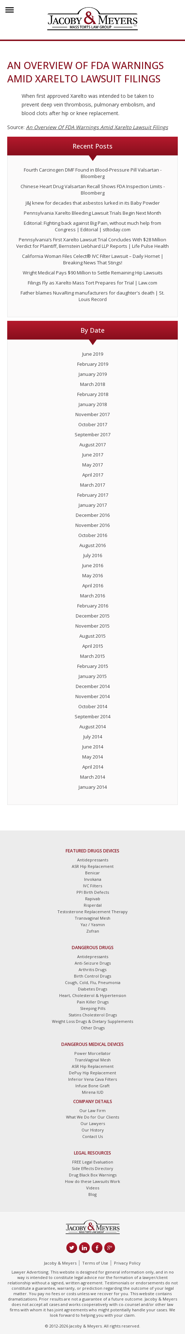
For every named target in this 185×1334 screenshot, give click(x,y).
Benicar (92, 872)
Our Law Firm (92, 1110)
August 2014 (92, 726)
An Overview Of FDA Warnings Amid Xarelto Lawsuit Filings (97, 127)
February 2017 (92, 495)
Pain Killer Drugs (93, 1002)
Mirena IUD (92, 1092)
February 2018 (92, 394)
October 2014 (92, 706)
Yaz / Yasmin (92, 924)
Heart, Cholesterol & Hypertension (92, 995)
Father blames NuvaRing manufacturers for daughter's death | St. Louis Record (92, 296)
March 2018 (92, 384)
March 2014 (92, 777)
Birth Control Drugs (92, 976)
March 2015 (92, 656)
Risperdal (93, 905)
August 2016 (92, 545)
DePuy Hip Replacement (92, 1072)
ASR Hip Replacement (93, 866)
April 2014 (92, 767)
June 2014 (92, 746)
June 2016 (92, 565)
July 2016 (92, 555)
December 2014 (93, 686)
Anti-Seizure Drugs (93, 963)
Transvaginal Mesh (92, 918)
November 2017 (92, 414)
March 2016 (92, 595)
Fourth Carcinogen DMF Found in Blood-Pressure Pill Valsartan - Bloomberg (93, 173)
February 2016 (92, 605)
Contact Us (92, 1136)
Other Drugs (93, 1027)
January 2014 (93, 787)
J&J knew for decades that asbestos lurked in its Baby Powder (93, 203)
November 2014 (92, 696)
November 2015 (92, 626)
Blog (92, 1194)
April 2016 (92, 585)
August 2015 (92, 636)
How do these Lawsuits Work (92, 1181)
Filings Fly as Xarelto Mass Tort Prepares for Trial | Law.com (92, 282)
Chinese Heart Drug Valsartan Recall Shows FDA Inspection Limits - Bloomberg (93, 189)
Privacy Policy (127, 1263)
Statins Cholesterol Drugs (93, 1014)
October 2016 (92, 535)
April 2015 (92, 646)
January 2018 (93, 404)
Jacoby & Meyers (60, 1263)
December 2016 (93, 515)
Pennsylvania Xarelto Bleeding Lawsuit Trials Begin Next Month (92, 213)
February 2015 (92, 666)
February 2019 (92, 364)
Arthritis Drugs (92, 969)
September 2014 (92, 716)
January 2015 (93, 676)
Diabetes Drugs (92, 989)
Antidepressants (92, 859)
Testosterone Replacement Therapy (92, 911)
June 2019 (92, 354)
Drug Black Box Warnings (92, 1175)
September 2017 (92, 434)
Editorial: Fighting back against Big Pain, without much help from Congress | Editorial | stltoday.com (92, 226)
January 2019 (93, 374)
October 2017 (92, 424)
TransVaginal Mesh (93, 1059)
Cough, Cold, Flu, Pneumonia (92, 982)
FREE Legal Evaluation (92, 1162)
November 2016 (92, 525)
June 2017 (92, 454)
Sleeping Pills (92, 1008)
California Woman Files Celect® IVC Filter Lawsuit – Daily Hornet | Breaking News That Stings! (92, 259)
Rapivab (92, 898)
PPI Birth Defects (92, 892)
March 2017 (92, 485)
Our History (93, 1130)
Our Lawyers (92, 1123)
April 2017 (92, 475)
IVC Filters (92, 885)
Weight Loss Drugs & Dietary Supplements (92, 1021)
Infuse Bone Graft (92, 1085)
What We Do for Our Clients (92, 1117)
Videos (92, 1187)
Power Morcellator (92, 1053)
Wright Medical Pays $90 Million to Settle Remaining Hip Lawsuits (93, 272)
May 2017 (92, 464)
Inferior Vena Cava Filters (92, 1079)
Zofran (92, 931)
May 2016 (92, 575)
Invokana (92, 879)
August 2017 (92, 444)
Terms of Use (95, 1263)
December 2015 (93, 616)
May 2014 (92, 756)
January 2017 (93, 505)
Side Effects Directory (92, 1168)
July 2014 (92, 736)
